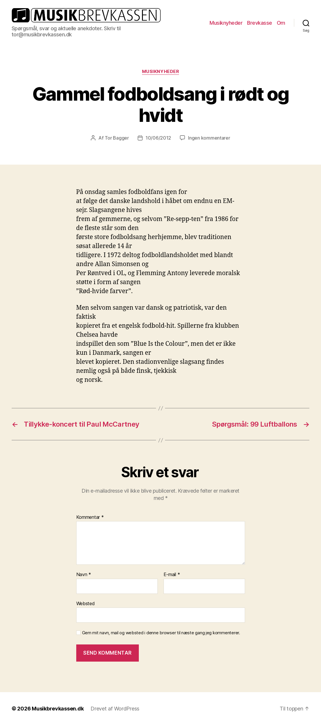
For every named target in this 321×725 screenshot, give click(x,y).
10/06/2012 (158, 138)
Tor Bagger (117, 138)
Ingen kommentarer (209, 138)
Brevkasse (259, 23)
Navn (83, 574)
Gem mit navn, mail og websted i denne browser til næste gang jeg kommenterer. (161, 632)
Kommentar (90, 517)
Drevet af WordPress (115, 709)
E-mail (172, 574)
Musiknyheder (226, 23)
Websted (85, 603)
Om (281, 23)
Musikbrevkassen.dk (58, 709)
